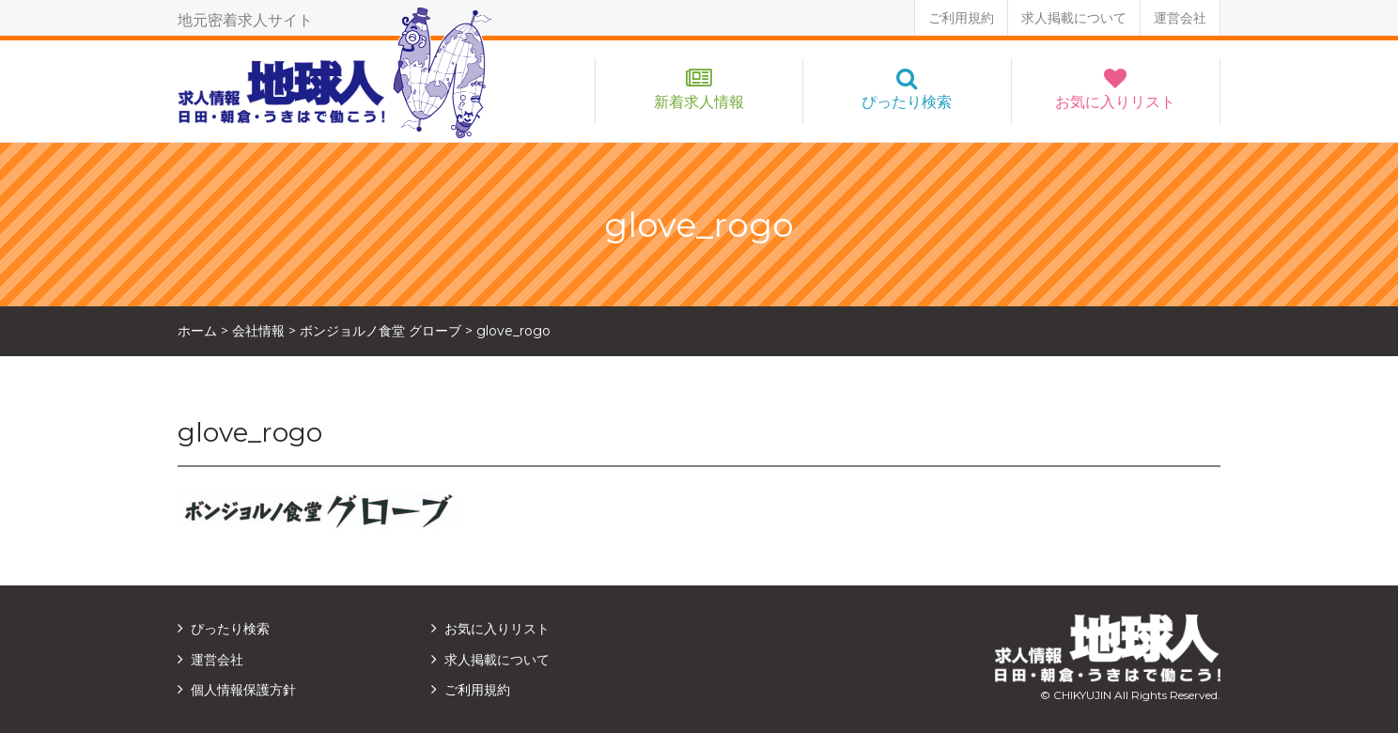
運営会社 (1180, 17)
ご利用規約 (961, 17)
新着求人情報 (699, 102)
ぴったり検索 (907, 102)
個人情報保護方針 (243, 689)
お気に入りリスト (1115, 102)
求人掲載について (1073, 17)
